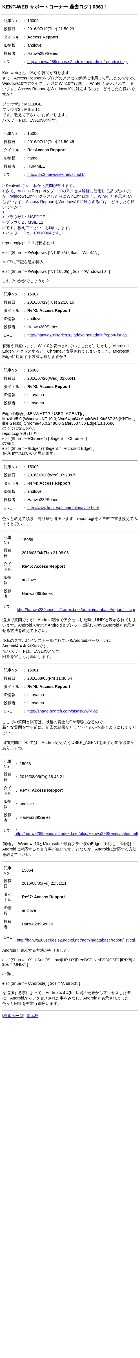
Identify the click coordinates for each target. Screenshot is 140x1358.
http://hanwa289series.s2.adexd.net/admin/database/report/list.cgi (76, 609)
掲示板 (32, 1015)
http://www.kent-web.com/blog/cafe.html (63, 508)
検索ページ (13, 1015)
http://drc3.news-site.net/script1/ (56, 174)
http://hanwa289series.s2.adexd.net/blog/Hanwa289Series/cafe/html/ (76, 833)
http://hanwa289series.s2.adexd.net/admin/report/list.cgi (77, 61)
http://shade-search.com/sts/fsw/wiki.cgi (63, 711)
